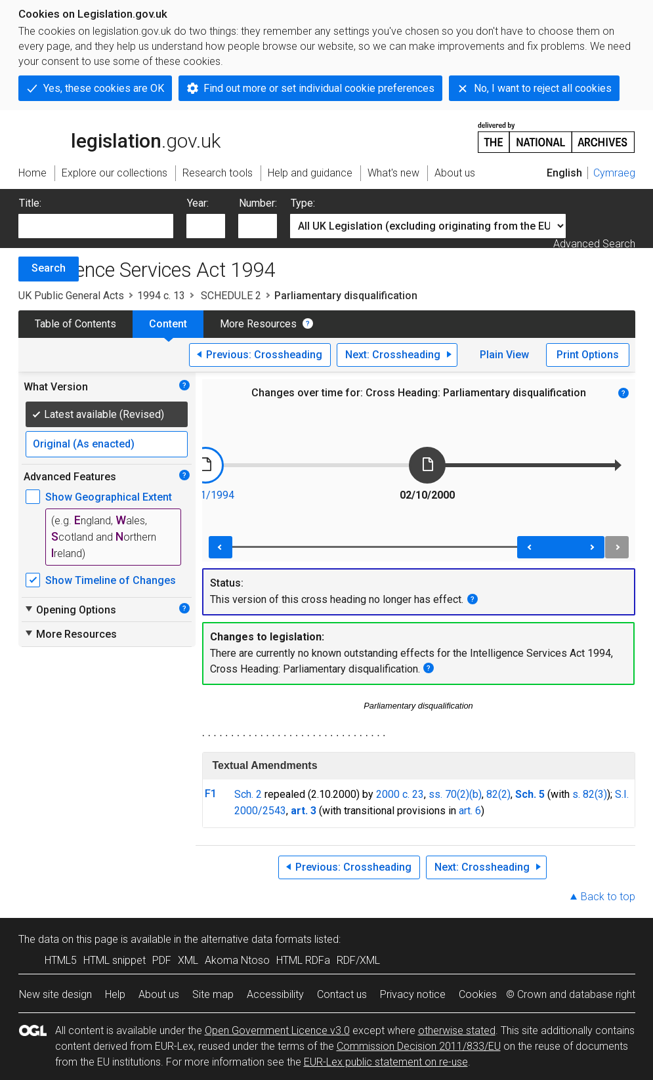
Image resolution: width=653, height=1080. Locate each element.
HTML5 (61, 960)
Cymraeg (614, 173)
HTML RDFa (303, 960)
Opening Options (70, 609)
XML (188, 960)
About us (158, 994)
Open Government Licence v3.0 (277, 1030)
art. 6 (470, 810)
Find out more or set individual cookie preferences (318, 88)
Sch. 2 (248, 794)
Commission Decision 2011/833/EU (419, 1046)
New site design (55, 994)
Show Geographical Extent (108, 497)
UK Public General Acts (71, 295)
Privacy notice (413, 994)
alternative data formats (256, 939)
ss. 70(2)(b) (455, 794)
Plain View (504, 354)
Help (115, 994)
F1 (211, 793)
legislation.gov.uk (119, 136)
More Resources (258, 324)
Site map (213, 994)
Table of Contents (75, 324)
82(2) (498, 794)
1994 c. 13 (161, 295)
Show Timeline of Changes (110, 580)
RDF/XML (358, 960)
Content (168, 324)
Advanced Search (594, 244)
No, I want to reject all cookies (543, 88)
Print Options (588, 354)
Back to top (608, 896)
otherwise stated (456, 1030)
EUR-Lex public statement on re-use (386, 1062)
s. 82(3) (589, 794)
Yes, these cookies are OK (103, 88)
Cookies (478, 994)
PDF (161, 960)
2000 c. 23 (400, 794)
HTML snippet (114, 960)
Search (49, 268)
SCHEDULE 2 (229, 295)
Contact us (342, 994)
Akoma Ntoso (237, 960)
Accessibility (275, 994)
